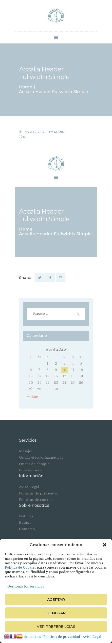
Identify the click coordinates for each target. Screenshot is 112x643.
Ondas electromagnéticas (41, 457)
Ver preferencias (56, 626)
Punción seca (30, 470)
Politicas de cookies (36, 500)
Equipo (25, 522)
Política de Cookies (20, 567)
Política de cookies (26, 637)
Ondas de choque (34, 464)
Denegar (56, 613)
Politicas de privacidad (61, 637)
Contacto (27, 529)
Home (25, 87)
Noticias (26, 516)
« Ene (33, 397)
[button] (104, 544)
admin (59, 132)
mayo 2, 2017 (34, 132)
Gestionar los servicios (25, 586)
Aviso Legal (92, 637)
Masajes (26, 451)
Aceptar (56, 599)
